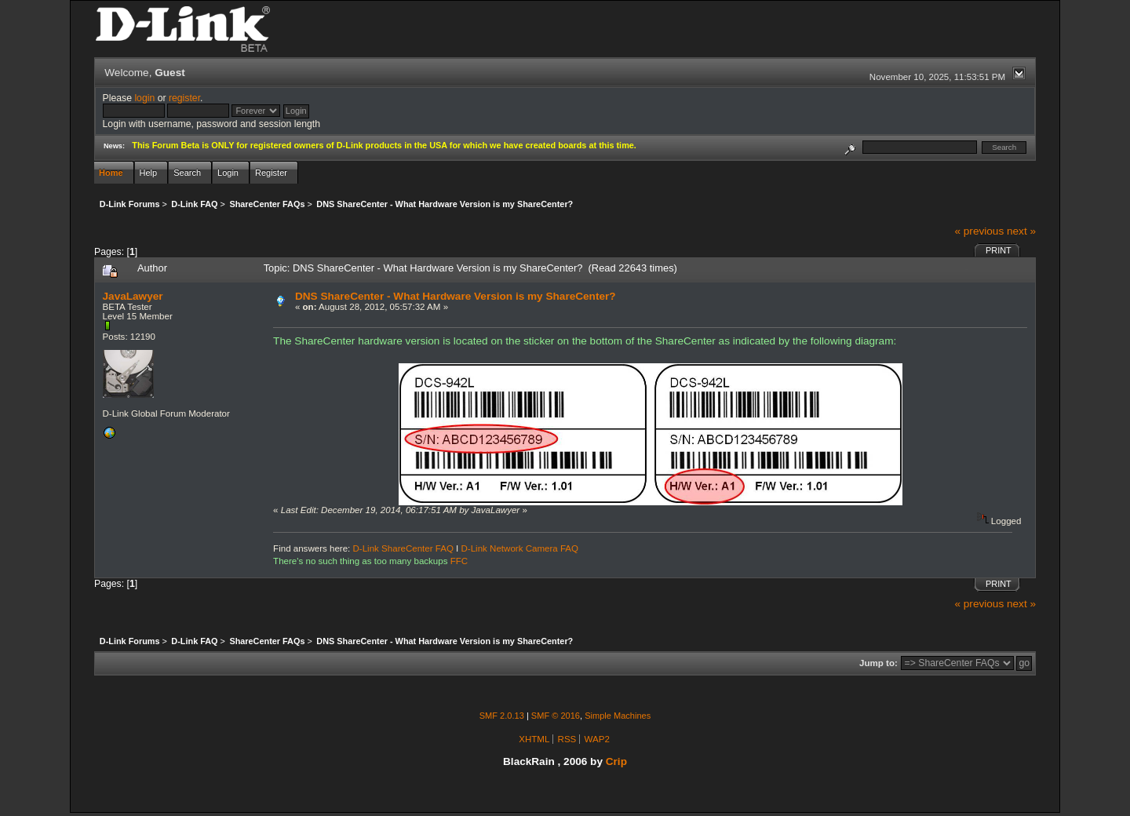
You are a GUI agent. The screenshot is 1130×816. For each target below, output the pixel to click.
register (184, 98)
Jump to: (878, 663)
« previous (979, 231)
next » (1021, 231)
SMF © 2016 (555, 715)
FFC (459, 561)
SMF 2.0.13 (501, 715)
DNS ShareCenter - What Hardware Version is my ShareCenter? (455, 296)
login (144, 98)
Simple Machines (618, 715)
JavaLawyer (133, 296)
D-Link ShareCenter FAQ (403, 548)
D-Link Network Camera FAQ (520, 548)
